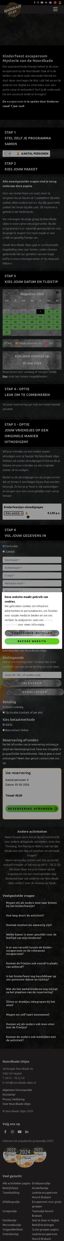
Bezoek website (32, 641)
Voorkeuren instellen (32, 633)
